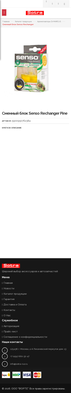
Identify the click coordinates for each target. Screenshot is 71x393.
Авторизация (11, 326)
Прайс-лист (11, 331)
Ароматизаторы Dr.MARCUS (49, 21)
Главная (6, 21)
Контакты (9, 310)
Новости (9, 288)
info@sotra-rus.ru (19, 364)
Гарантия (9, 299)
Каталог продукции (23, 21)
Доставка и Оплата (15, 304)
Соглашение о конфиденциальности (25, 336)
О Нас (7, 315)
